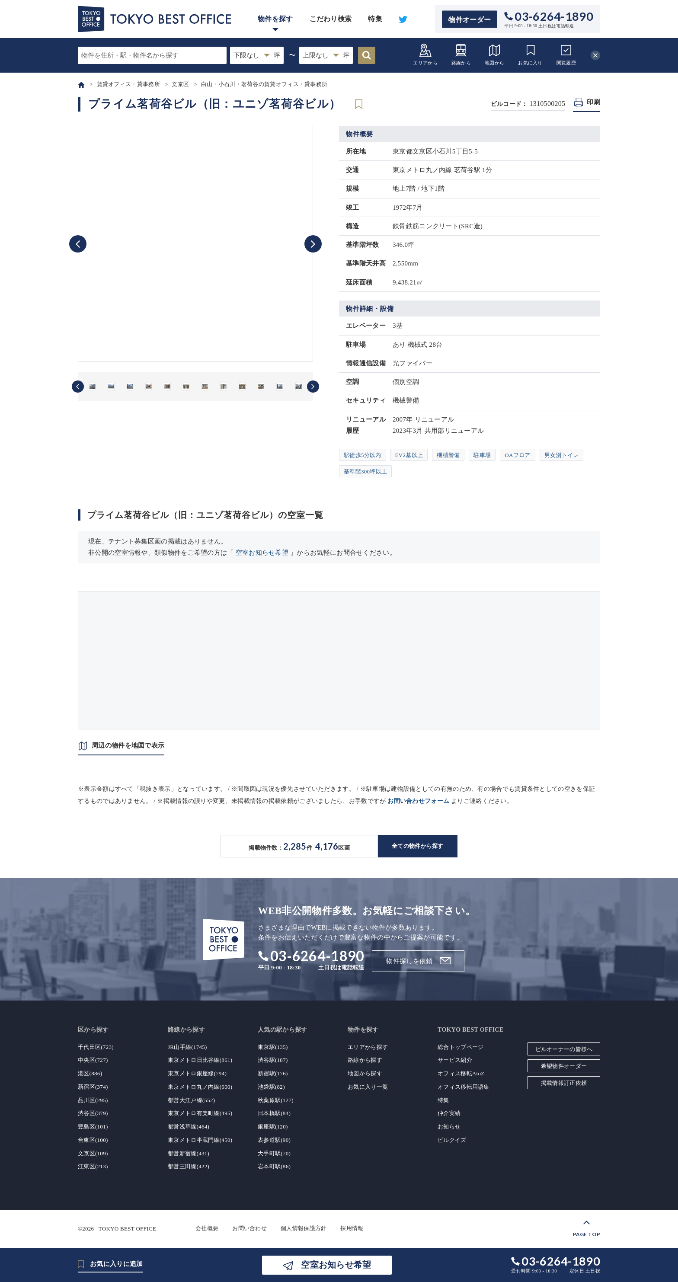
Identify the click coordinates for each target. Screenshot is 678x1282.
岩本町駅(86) (274, 1166)
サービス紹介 (455, 1060)
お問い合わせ (249, 1228)
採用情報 (351, 1228)
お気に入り (530, 54)
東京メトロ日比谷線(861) (200, 1060)
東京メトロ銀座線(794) (197, 1073)
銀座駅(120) (273, 1126)
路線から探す (365, 1060)
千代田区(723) (96, 1047)
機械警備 (448, 455)
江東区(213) (93, 1166)
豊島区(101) (93, 1126)
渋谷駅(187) (273, 1060)
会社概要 (206, 1228)
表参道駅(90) (274, 1140)
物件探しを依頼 (409, 961)
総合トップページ (460, 1047)
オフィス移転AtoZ (461, 1073)
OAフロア (517, 455)
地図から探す (365, 1073)
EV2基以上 (409, 455)
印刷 (593, 102)
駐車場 (482, 455)
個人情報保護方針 (303, 1228)
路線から (461, 54)
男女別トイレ (561, 455)
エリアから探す (368, 1047)
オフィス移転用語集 (463, 1087)
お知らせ (449, 1126)
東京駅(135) (273, 1047)
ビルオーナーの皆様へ (564, 1049)
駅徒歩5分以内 (362, 455)
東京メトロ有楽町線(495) (200, 1113)
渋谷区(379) (93, 1113)
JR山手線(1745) (187, 1047)
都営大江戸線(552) (191, 1100)
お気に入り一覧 (368, 1087)
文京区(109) (93, 1153)
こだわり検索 (331, 18)
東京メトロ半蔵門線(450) (200, 1140)
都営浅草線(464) (188, 1126)
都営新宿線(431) (188, 1153)
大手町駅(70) (274, 1153)
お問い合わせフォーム (418, 801)
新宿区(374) (93, 1087)
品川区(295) (93, 1100)
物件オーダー (469, 19)
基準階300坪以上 (365, 471)
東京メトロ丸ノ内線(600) (200, 1087)
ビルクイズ (452, 1140)
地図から (494, 54)
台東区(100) (93, 1140)
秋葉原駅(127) (276, 1100)
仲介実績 (449, 1113)
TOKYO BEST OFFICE (127, 1228)
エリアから (425, 54)
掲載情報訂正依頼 (564, 1083)
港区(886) (90, 1073)
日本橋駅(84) (274, 1113)
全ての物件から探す (418, 846)
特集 (375, 18)
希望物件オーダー (564, 1066)
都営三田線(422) (188, 1166)
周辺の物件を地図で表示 (128, 745)
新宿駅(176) (273, 1073)
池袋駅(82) (271, 1087)
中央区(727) (93, 1060)
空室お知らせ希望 (262, 552)
